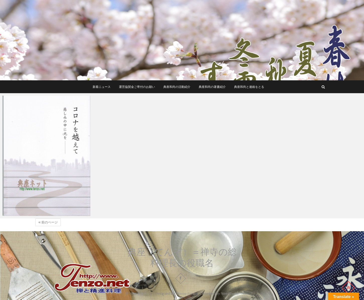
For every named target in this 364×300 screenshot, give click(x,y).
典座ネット (145, 293)
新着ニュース (102, 87)
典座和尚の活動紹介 (176, 87)
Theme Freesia (187, 293)
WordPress (230, 293)
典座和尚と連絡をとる (249, 87)
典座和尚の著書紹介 (212, 87)
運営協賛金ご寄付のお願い (137, 87)
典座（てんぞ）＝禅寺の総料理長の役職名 (182, 257)
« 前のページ (48, 222)
